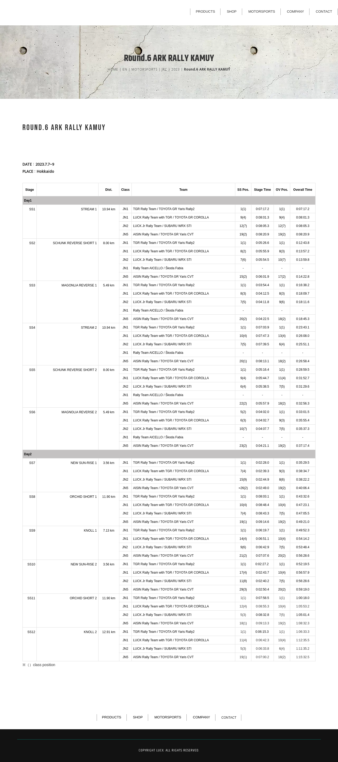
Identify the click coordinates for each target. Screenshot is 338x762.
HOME (113, 69)
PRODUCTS (205, 11)
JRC (164, 69)
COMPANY (295, 11)
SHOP (232, 11)
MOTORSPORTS (261, 11)
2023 (175, 69)
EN (125, 69)
